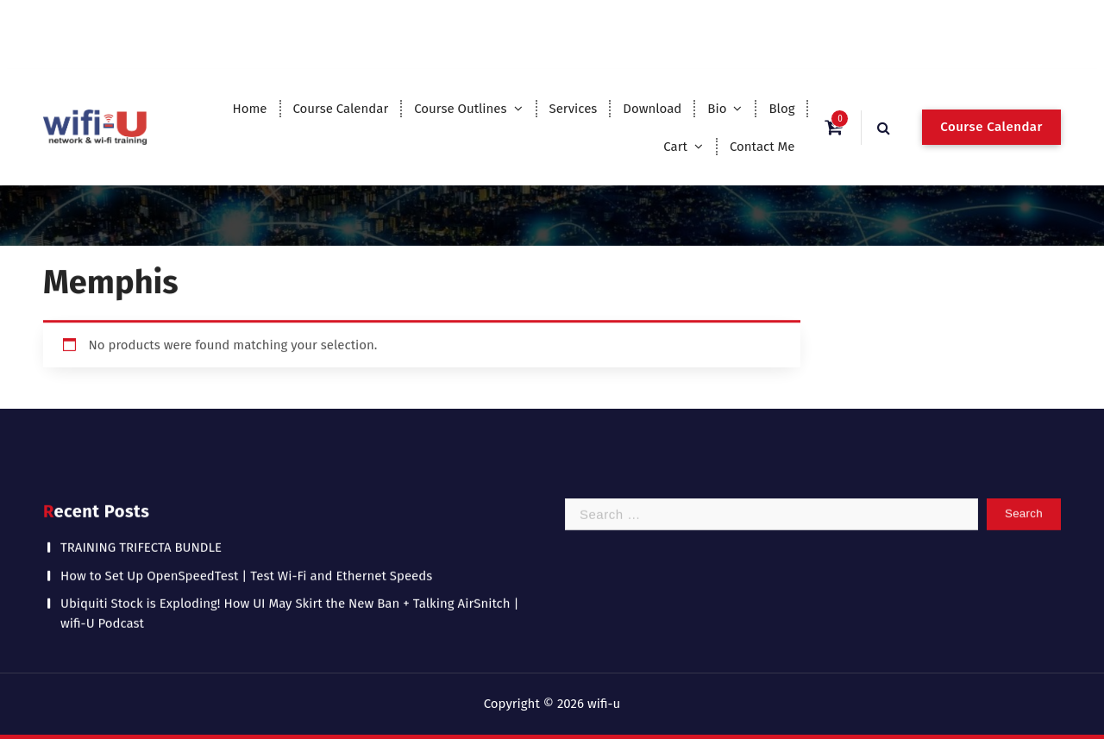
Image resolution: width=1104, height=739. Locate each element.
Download (652, 108)
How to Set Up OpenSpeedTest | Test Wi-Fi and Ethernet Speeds (246, 562)
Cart (675, 146)
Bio (716, 108)
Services (573, 108)
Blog (781, 108)
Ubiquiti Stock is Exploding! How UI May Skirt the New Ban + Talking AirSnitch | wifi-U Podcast (289, 600)
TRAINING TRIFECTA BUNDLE (141, 534)
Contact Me (762, 146)
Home (250, 108)
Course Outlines (460, 108)
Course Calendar (340, 108)
